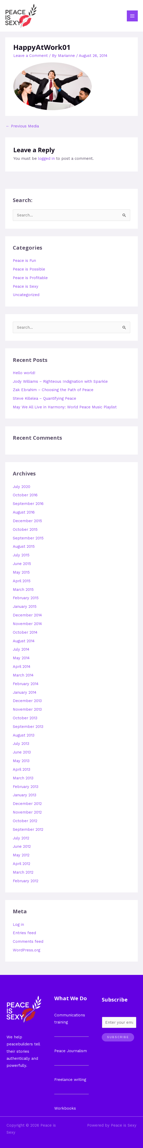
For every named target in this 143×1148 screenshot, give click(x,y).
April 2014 (22, 666)
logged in (46, 158)
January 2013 (24, 795)
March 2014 (23, 675)
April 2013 (21, 769)
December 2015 (27, 521)
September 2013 (28, 726)
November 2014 (27, 623)
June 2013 (22, 752)
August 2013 (23, 735)
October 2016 (25, 495)
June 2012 (22, 846)
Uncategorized (26, 294)
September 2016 (28, 503)
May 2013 (21, 760)
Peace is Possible (29, 269)
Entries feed (24, 933)
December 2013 (27, 700)
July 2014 (21, 649)
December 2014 (27, 615)
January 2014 (25, 692)
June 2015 (22, 563)
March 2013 (23, 778)
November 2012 (27, 812)
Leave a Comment (30, 55)
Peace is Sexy (25, 286)
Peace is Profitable (30, 277)
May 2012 (21, 855)
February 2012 (25, 881)
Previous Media (22, 126)
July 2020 (21, 486)
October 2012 (25, 821)
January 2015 (25, 606)
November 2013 (27, 709)
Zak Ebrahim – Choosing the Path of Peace (53, 389)
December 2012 (27, 803)
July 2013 (21, 743)
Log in (18, 924)
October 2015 (25, 529)
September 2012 (28, 829)
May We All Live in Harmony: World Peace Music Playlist (65, 407)
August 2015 (24, 546)
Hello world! (24, 372)
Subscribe (118, 1037)
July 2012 (21, 838)
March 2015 (23, 589)
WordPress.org (26, 950)
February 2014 (26, 683)
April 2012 (21, 863)
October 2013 (25, 718)
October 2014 (25, 632)
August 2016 (24, 512)
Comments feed (28, 941)
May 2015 (21, 572)
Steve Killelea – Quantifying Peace (44, 398)
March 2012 (23, 872)
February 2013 (25, 786)
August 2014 (24, 641)
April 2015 (22, 581)
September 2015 (28, 538)
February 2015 (26, 598)
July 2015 (21, 555)
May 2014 (21, 658)
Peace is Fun (24, 260)
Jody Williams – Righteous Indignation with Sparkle (60, 381)
